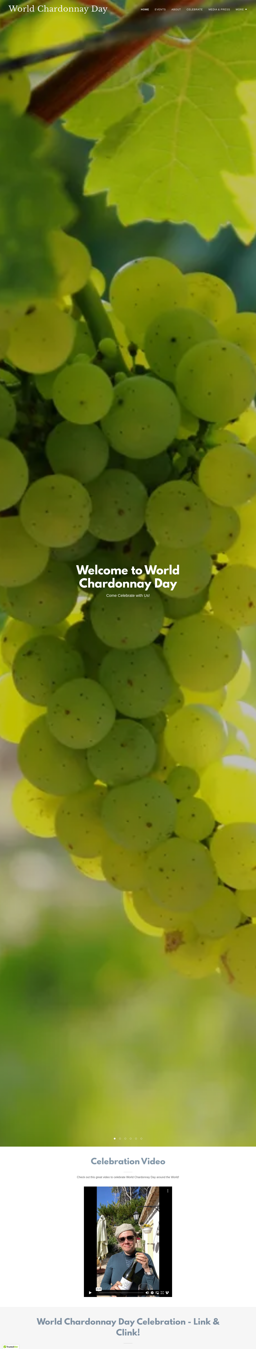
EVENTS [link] (160, 9)
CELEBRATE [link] (195, 9)
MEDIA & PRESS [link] (219, 9)
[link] (67, 10)
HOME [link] (145, 9)
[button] (115, 1138)
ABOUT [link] (176, 9)
